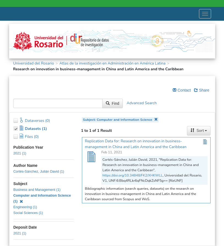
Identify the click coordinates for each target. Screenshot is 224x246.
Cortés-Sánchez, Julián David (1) (38, 171)
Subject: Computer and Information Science (120, 119)
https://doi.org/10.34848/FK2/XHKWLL (133, 175)
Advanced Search (142, 103)
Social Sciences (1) (28, 213)
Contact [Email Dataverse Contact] (182, 90)
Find (112, 103)
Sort (198, 130)
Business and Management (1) (37, 190)
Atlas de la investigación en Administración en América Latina (112, 63)
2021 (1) (19, 153)
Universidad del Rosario (33, 63)
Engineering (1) (25, 207)
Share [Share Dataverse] (201, 90)
